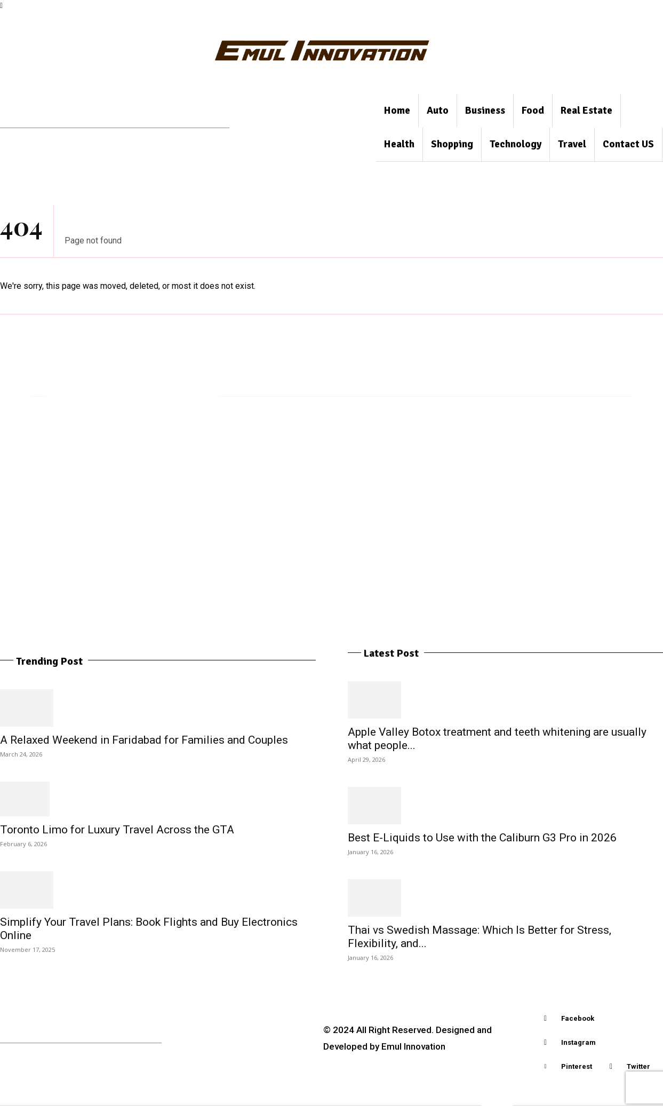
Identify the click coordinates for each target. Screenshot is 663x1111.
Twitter (638, 1066)
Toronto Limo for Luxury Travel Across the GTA (117, 829)
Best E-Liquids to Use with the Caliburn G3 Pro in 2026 (482, 837)
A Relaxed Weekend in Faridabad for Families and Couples (144, 740)
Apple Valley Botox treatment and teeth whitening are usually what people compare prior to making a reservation (398, 492)
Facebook (577, 1018)
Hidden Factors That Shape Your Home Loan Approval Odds (556, 470)
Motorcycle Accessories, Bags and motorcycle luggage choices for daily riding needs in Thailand (97, 477)
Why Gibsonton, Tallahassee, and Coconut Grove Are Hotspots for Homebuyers (252, 477)
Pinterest (576, 1066)
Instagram (578, 1042)
